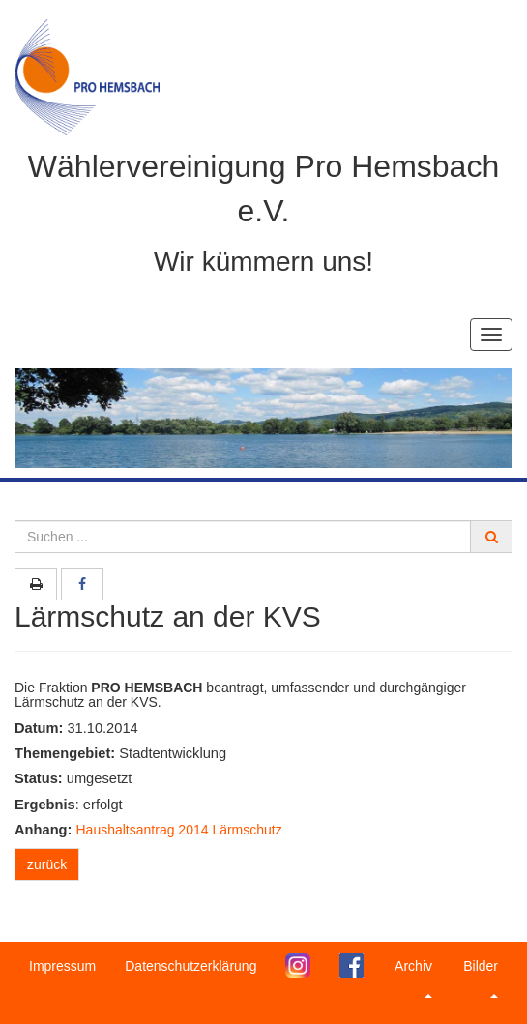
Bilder (480, 978)
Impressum (62, 966)
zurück (47, 864)
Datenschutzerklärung (190, 966)
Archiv (413, 978)
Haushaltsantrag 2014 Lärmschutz (179, 829)
